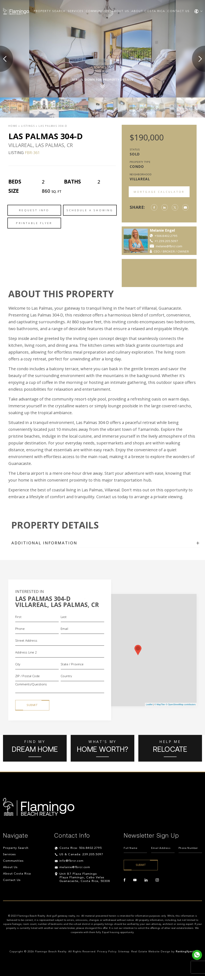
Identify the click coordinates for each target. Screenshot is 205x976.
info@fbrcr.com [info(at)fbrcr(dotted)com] (71, 860)
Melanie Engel (162, 230)
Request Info (34, 210)
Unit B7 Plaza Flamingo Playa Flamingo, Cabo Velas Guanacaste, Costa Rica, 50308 (84, 878)
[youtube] (135, 880)
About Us (120, 11)
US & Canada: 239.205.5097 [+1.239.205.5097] (81, 854)
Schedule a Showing (89, 210)
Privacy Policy (106, 951)
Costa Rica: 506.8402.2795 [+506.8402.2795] (80, 848)
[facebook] (124, 880)
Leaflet (149, 704)
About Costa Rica (148, 11)
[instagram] (157, 880)
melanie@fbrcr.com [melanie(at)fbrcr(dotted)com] (169, 246)
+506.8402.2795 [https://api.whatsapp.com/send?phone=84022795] (166, 236)
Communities (98, 11)
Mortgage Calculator (159, 192)
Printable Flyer (34, 223)
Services (75, 11)
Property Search (50, 11)
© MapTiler (159, 704)
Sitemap (124, 951)
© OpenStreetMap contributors (181, 704)
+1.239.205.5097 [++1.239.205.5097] (166, 241)
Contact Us (178, 11)
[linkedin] (146, 880)
